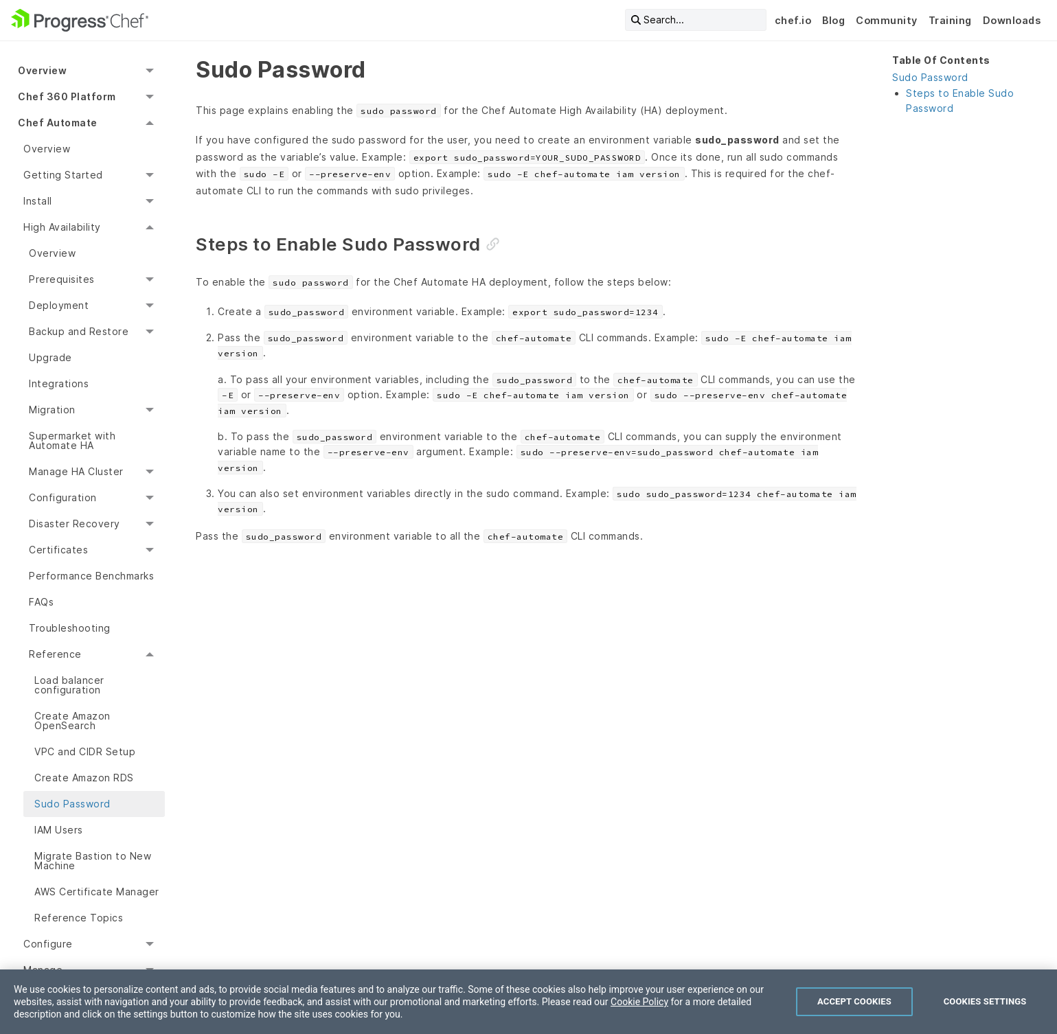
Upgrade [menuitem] (50, 357)
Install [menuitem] (37, 201)
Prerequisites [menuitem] (62, 279)
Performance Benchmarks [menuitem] (91, 576)
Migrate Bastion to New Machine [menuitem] (92, 860)
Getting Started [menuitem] (63, 175)
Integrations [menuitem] (59, 383)
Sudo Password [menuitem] (72, 803)
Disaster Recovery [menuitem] (74, 523)
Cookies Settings (985, 1001)
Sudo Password (930, 77)
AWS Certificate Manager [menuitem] (96, 891)
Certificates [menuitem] (58, 549)
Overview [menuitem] (42, 70)
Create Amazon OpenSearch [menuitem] (72, 720)
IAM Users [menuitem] (58, 830)
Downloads (1012, 20)
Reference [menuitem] (55, 654)
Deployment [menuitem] (59, 305)
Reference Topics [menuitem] (78, 917)
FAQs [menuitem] (41, 602)
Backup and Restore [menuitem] (78, 331)
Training (950, 20)
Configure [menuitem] (48, 944)
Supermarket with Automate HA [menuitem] (72, 440)
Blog (833, 20)
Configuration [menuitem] (63, 497)
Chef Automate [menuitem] (58, 122)
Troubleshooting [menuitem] (70, 628)
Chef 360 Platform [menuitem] (67, 96)
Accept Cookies (854, 1001)
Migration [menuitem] (52, 409)
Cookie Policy (639, 1001)
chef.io (793, 20)
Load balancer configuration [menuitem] (69, 685)
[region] (528, 1001)
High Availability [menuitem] (62, 227)
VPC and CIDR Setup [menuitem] (84, 751)
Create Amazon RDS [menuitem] (84, 777)
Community (887, 20)
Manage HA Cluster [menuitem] (76, 471)
